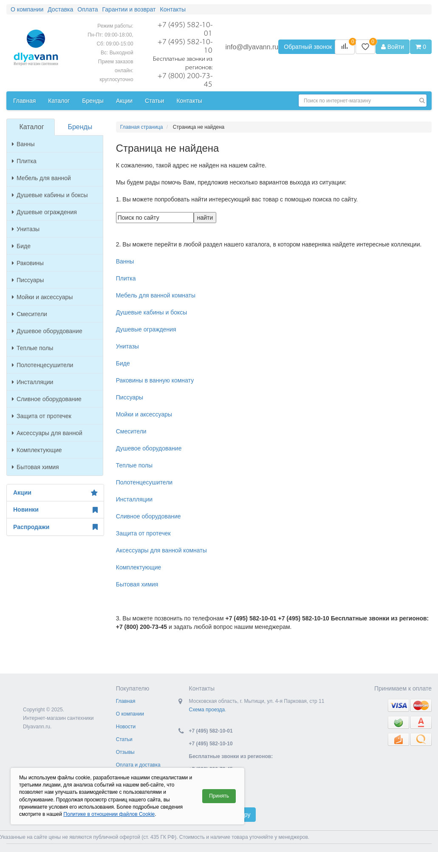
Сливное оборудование (47, 399)
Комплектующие (37, 450)
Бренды (80, 126)
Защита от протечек (41, 416)
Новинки (55, 510)
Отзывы (125, 752)
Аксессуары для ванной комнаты (161, 550)
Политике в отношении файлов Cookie (109, 814)
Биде (21, 246)
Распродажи (55, 527)
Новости (126, 727)
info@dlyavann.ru (251, 47)
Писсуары (28, 280)
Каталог (31, 126)
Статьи (124, 739)
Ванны (23, 144)
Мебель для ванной (41, 178)
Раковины (28, 263)
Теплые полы (32, 348)
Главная (126, 701)
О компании (130, 714)
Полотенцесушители (42, 365)
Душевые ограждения (44, 212)
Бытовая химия (35, 467)
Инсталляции (32, 382)
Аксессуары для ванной (47, 433)
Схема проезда (207, 710)
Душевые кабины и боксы (50, 195)
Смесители (29, 314)
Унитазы (26, 229)
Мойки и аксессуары (42, 297)
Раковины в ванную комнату (155, 380)
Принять (219, 796)
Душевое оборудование (47, 331)
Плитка (24, 161)
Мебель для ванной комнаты (155, 295)
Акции (55, 493)
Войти (392, 46)
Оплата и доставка (138, 765)
